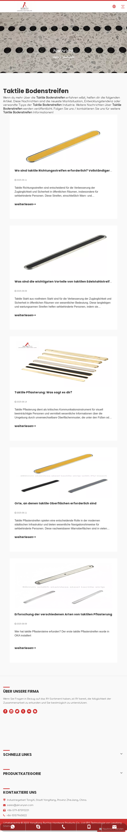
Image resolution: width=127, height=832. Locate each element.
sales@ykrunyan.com (20, 806)
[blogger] (35, 713)
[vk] (29, 713)
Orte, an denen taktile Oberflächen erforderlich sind (56, 505)
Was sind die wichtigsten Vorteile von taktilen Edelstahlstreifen (64, 282)
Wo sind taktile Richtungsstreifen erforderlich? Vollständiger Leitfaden (70, 171)
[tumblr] (23, 713)
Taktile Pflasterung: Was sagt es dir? (43, 393)
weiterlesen (25, 204)
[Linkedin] (11, 713)
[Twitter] (17, 713)
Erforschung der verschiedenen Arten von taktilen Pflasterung (63, 616)
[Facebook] (5, 713)
